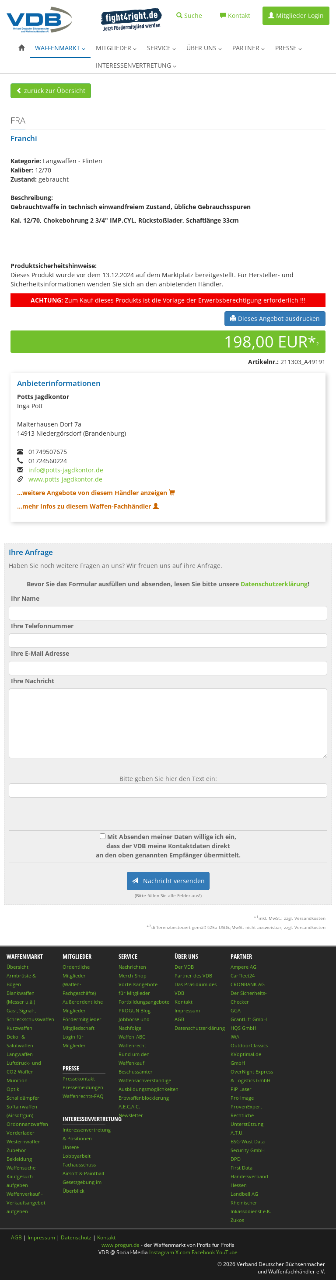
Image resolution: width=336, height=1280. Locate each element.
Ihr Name (25, 598)
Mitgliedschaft (78, 1028)
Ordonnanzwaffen (27, 1124)
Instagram (161, 1252)
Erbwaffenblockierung (144, 1097)
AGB (179, 1019)
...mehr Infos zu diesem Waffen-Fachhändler (88, 506)
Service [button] (161, 48)
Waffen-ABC (132, 1036)
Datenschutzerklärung (274, 584)
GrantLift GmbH (249, 1019)
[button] (21, 48)
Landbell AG (244, 1194)
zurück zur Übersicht (50, 90)
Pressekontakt (79, 1078)
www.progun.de (121, 1245)
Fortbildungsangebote (144, 1001)
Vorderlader (21, 1132)
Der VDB (184, 966)
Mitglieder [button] (116, 48)
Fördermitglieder (82, 1019)
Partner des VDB (193, 975)
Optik (13, 1089)
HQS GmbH (243, 1028)
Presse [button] (288, 48)
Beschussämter (136, 1071)
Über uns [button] (204, 48)
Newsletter (131, 1115)
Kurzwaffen (19, 1028)
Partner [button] (248, 48)
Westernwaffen (24, 1141)
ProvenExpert (246, 1106)
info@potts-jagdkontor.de (65, 470)
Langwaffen (20, 1054)
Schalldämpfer (23, 1097)
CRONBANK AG (248, 984)
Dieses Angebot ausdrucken (275, 318)
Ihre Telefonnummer (42, 626)
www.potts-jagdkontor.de (65, 479)
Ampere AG (243, 966)
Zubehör (16, 1150)
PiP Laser (241, 1089)
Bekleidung (19, 1159)
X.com (182, 1252)
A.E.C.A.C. (129, 1106)
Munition (17, 1080)
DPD (236, 1159)
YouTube (227, 1252)
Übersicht (17, 966)
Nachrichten (132, 966)
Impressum (187, 1010)
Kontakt (183, 1001)
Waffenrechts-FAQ (83, 1096)
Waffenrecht (132, 1045)
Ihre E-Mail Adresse (40, 653)
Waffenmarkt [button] (60, 48)
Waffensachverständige (145, 1080)
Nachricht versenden (168, 881)
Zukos (237, 1220)
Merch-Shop (133, 975)
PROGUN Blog (134, 1010)
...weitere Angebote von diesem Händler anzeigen (96, 493)
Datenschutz (76, 1237)
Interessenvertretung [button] (136, 65)
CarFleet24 (243, 975)
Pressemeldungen (83, 1087)
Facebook (203, 1252)
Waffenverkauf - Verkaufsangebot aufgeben (26, 1203)
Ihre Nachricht (32, 681)
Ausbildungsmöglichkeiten (148, 1089)
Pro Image (242, 1097)
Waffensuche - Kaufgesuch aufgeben (22, 1176)
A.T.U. (237, 1132)
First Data (241, 1167)
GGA (236, 1010)
